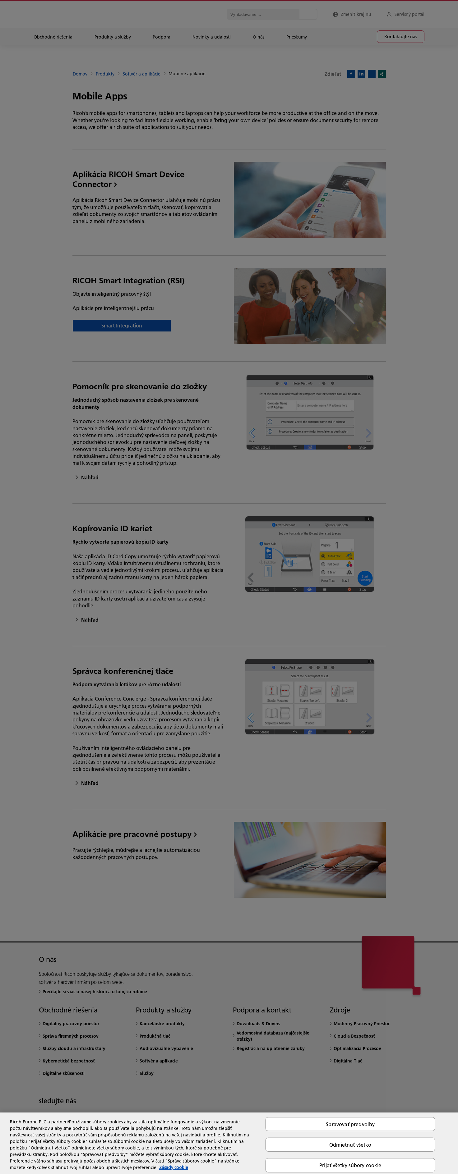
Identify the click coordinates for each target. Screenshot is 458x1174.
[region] (229, 1143)
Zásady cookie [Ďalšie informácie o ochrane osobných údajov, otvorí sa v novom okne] (173, 1167)
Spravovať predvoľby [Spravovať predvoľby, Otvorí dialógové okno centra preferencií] (350, 1124)
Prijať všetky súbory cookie (350, 1165)
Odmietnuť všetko (350, 1144)
